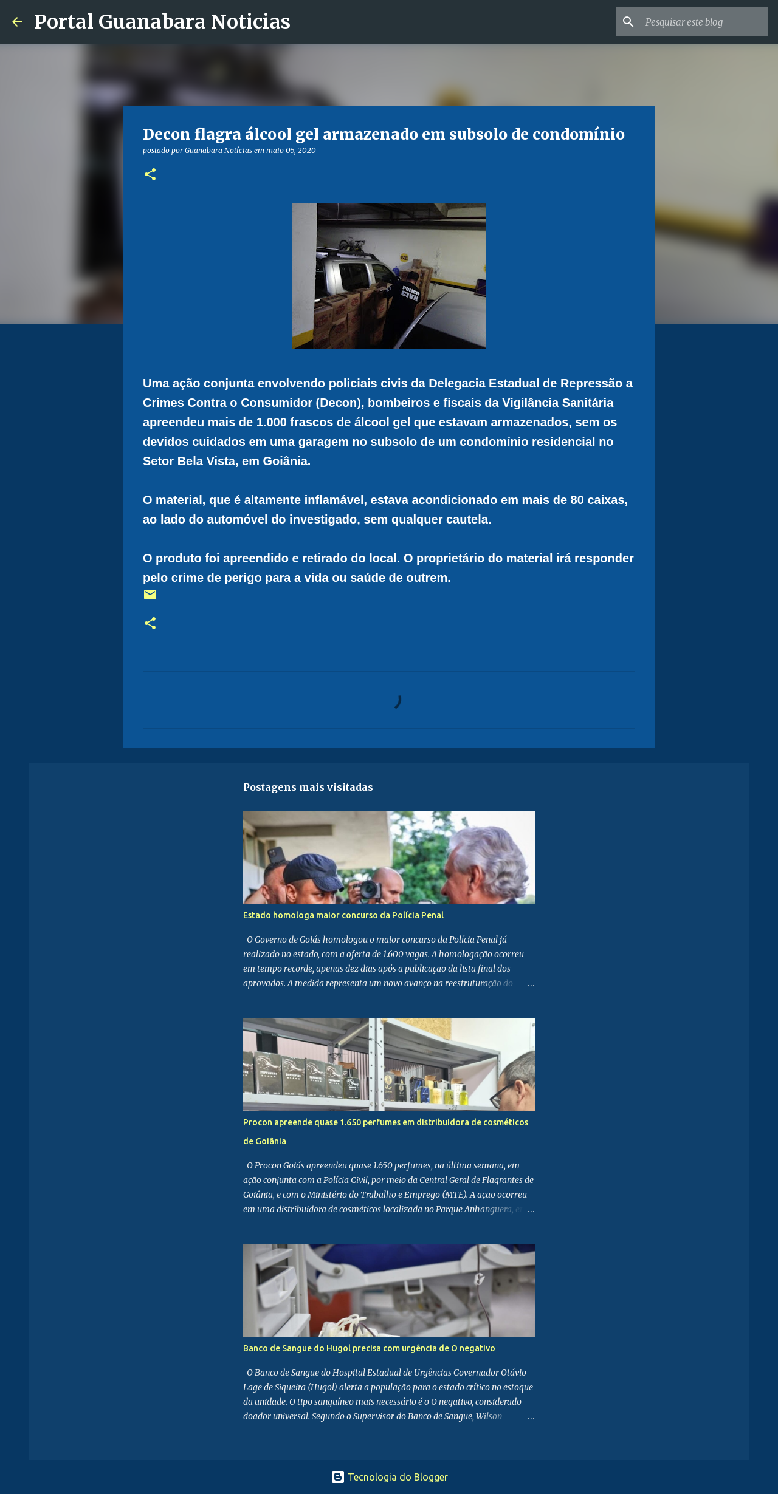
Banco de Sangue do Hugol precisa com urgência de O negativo (369, 1348)
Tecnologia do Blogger (389, 1477)
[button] (150, 175)
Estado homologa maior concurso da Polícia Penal (343, 915)
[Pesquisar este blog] (704, 21)
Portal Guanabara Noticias (162, 22)
